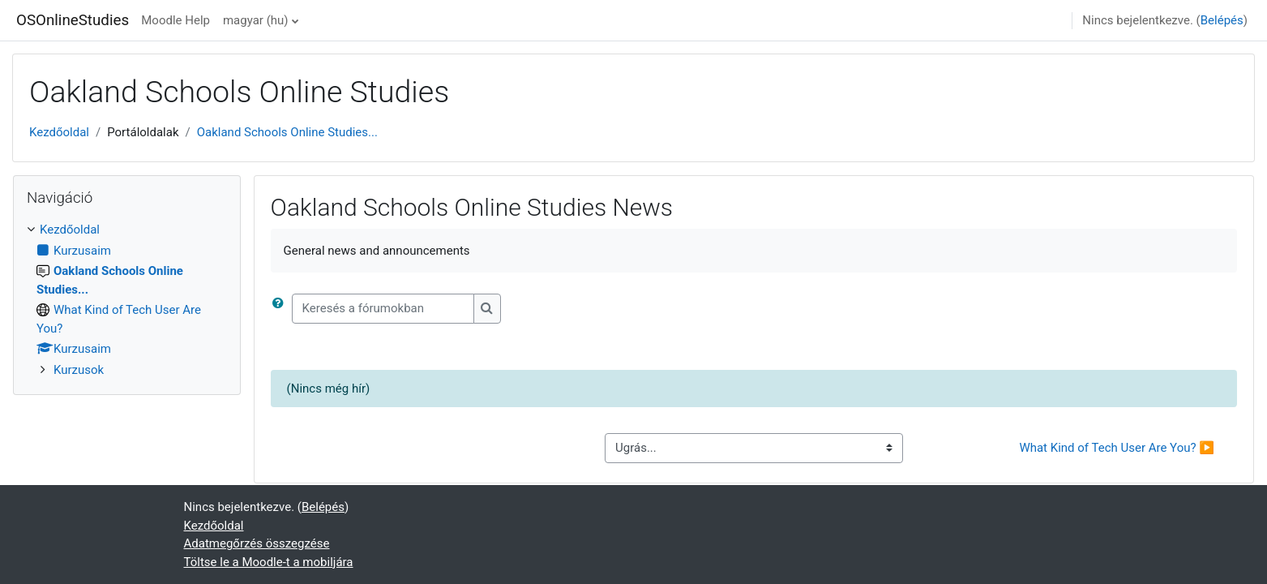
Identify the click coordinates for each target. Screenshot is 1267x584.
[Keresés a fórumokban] (383, 309)
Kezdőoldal (59, 132)
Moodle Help (175, 20)
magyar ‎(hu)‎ (256, 20)
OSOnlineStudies (72, 20)
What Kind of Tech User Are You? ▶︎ (1116, 447)
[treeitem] (127, 300)
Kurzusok (79, 370)
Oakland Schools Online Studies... (287, 132)
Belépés (1222, 20)
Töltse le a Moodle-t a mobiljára (268, 562)
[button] (281, 309)
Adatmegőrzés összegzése (257, 543)
